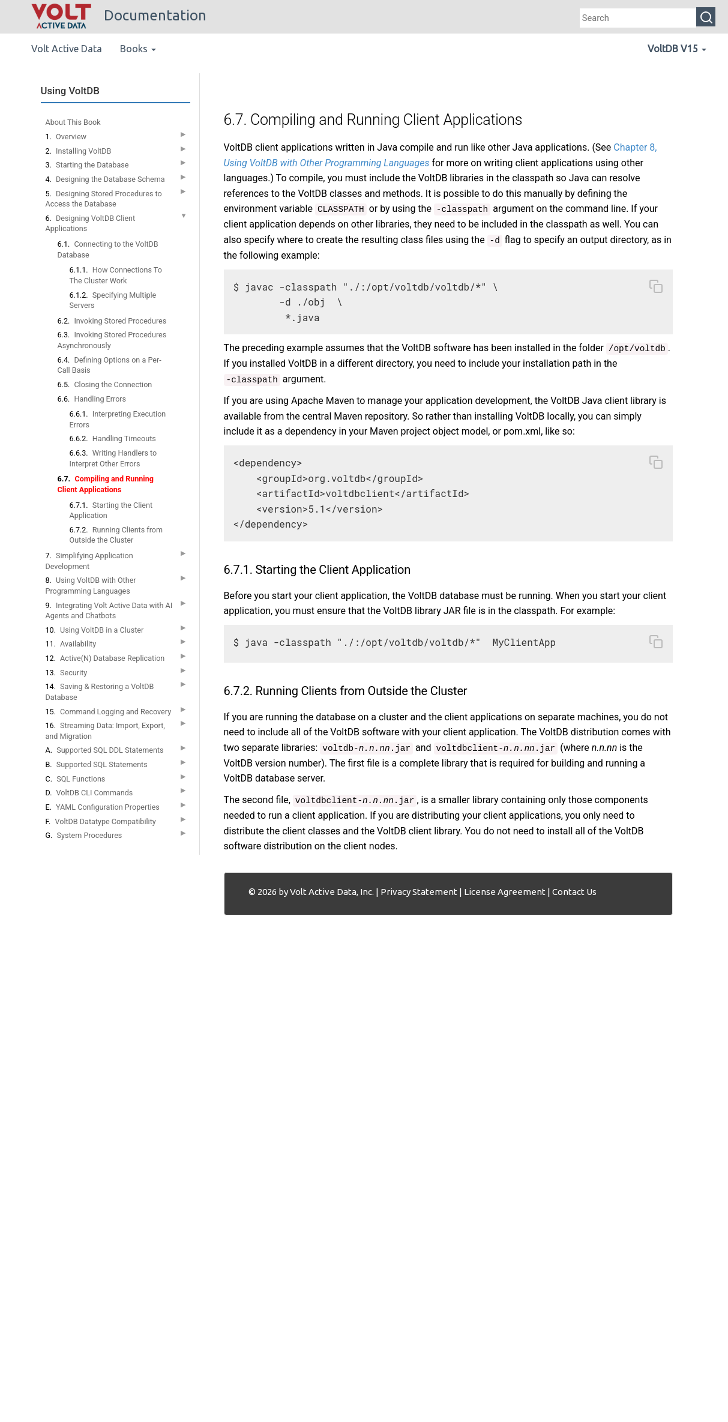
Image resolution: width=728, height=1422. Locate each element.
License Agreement (505, 892)
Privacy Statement (419, 892)
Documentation (118, 15)
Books (138, 48)
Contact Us (574, 892)
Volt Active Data (66, 48)
